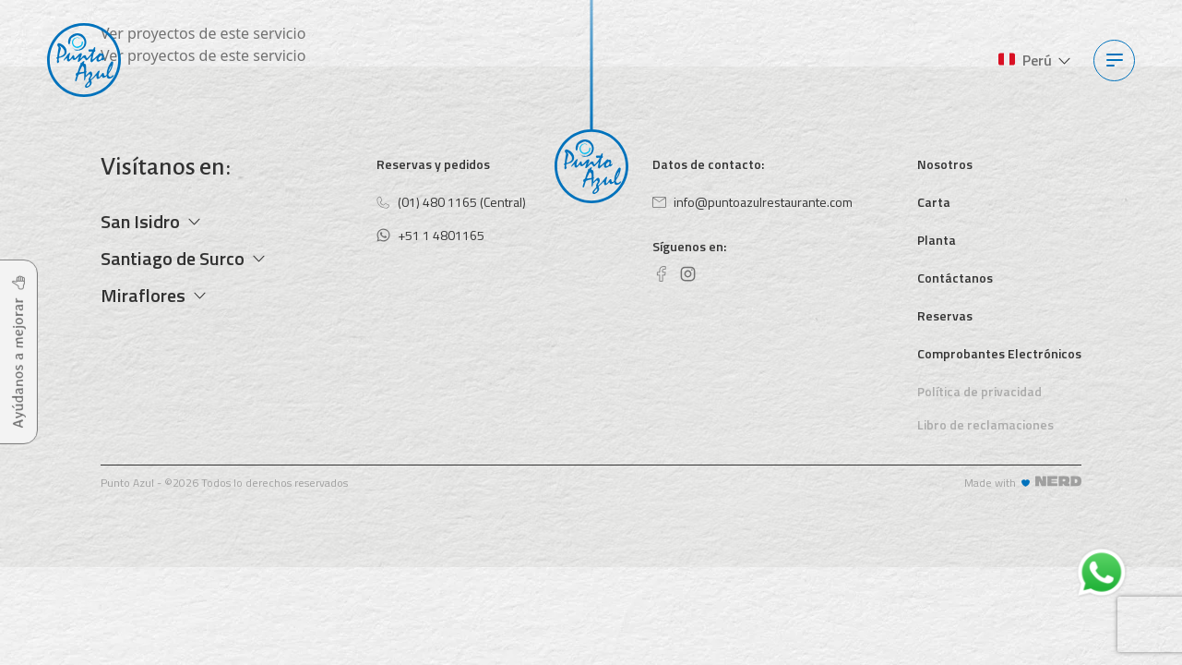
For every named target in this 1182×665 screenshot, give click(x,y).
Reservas (945, 315)
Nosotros (945, 164)
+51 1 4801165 (430, 235)
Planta (936, 239)
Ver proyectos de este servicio (203, 33)
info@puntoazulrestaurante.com (752, 202)
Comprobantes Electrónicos (999, 353)
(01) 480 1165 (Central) (451, 202)
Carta (933, 202)
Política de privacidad (979, 391)
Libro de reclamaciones (985, 424)
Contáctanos (955, 277)
